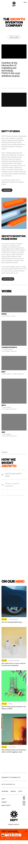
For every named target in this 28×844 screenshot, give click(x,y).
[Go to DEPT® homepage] (14, 3)
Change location (14, 824)
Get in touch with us (8, 784)
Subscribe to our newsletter (10, 777)
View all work (14, 37)
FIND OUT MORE (7, 280)
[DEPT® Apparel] (14, 834)
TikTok (20, 791)
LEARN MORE (7, 191)
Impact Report (6, 805)
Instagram (4, 791)
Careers (3, 802)
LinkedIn (13, 791)
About (3, 799)
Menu (25, 2)
